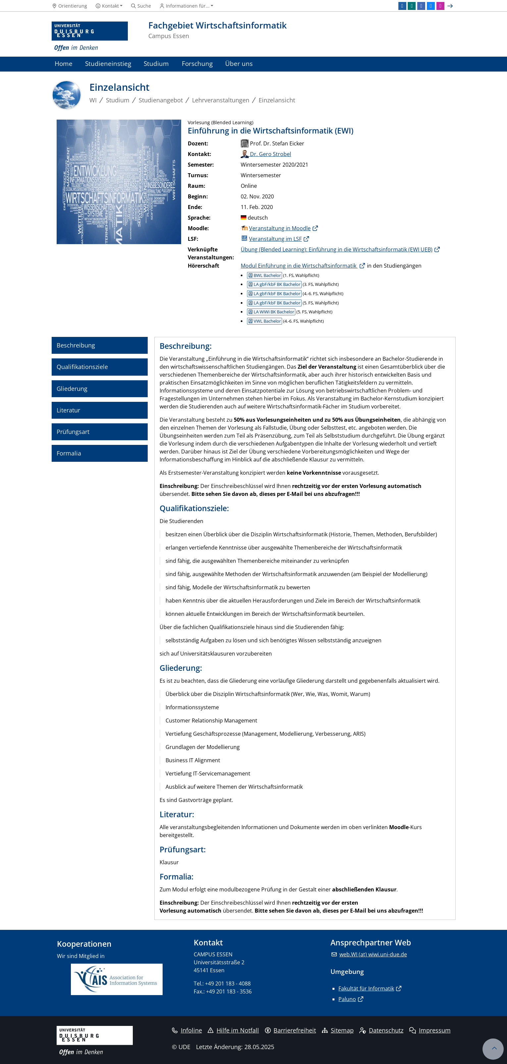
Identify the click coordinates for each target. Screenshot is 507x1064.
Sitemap (338, 1030)
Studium (156, 63)
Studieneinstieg (108, 63)
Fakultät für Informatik (366, 988)
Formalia (69, 453)
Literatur (68, 410)
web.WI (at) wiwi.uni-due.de (373, 954)
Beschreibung (76, 345)
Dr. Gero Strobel (266, 154)
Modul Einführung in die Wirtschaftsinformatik (299, 265)
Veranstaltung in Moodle (280, 228)
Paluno (347, 999)
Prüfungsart (73, 432)
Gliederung (72, 389)
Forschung (197, 63)
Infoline (187, 1030)
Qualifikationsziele (82, 367)
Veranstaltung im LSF (275, 238)
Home (64, 63)
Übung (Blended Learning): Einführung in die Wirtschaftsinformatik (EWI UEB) (336, 249)
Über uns (239, 63)
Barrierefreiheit (290, 1030)
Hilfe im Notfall (233, 1030)
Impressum (430, 1030)
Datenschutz (381, 1030)
